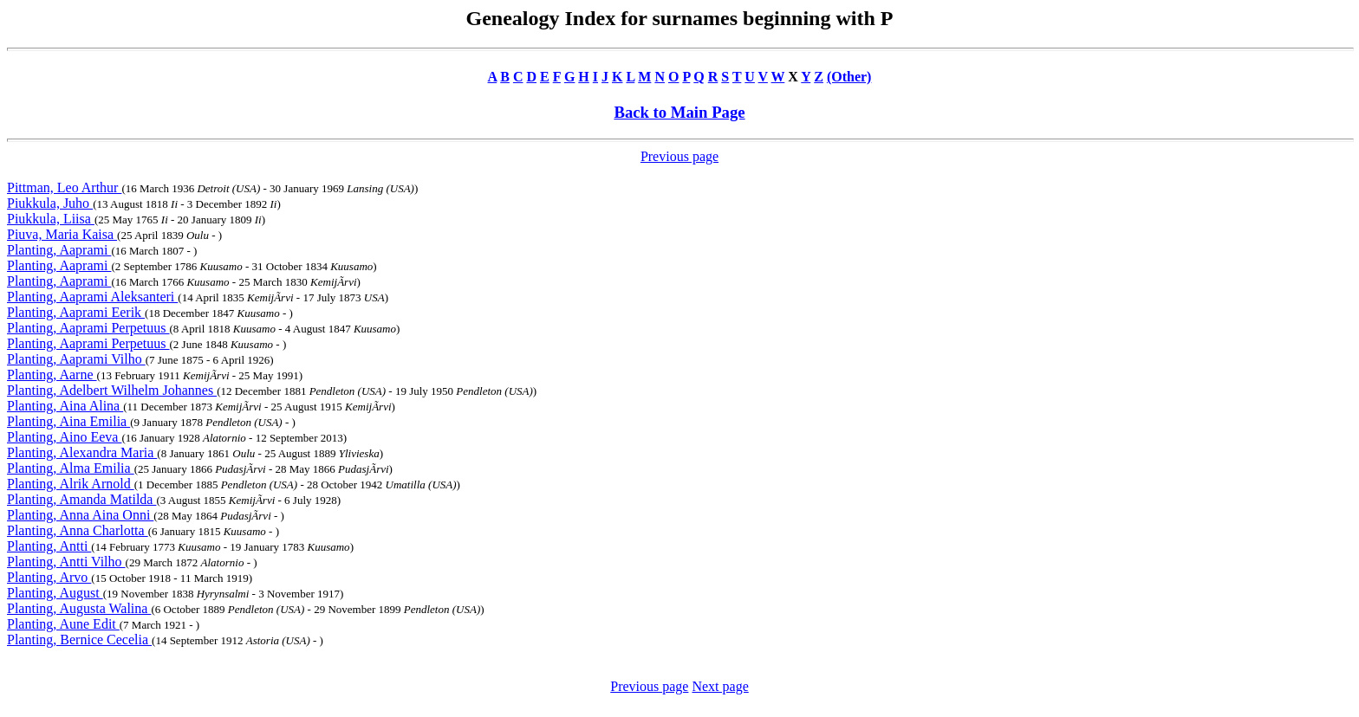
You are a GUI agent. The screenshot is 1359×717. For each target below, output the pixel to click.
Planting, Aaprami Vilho (76, 359)
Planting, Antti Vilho (66, 561)
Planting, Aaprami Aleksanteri (92, 296)
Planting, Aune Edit (63, 624)
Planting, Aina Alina (65, 405)
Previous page (679, 156)
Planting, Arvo (49, 577)
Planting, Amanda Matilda (81, 499)
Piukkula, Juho (50, 203)
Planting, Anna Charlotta (77, 530)
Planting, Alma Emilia (70, 468)
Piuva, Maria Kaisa (62, 234)
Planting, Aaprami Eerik (76, 312)
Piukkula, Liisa (50, 218)
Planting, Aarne (52, 374)
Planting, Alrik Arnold (70, 483)
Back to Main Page (679, 112)
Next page (720, 686)
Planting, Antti (49, 546)
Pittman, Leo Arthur (64, 187)
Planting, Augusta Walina (79, 608)
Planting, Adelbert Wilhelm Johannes (112, 390)
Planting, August (55, 592)
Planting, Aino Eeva (64, 437)
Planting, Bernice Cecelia (79, 639)
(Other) (849, 76)
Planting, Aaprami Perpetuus (88, 327)
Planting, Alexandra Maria (82, 452)
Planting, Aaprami (59, 249)
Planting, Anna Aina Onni (80, 514)
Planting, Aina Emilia (68, 421)
